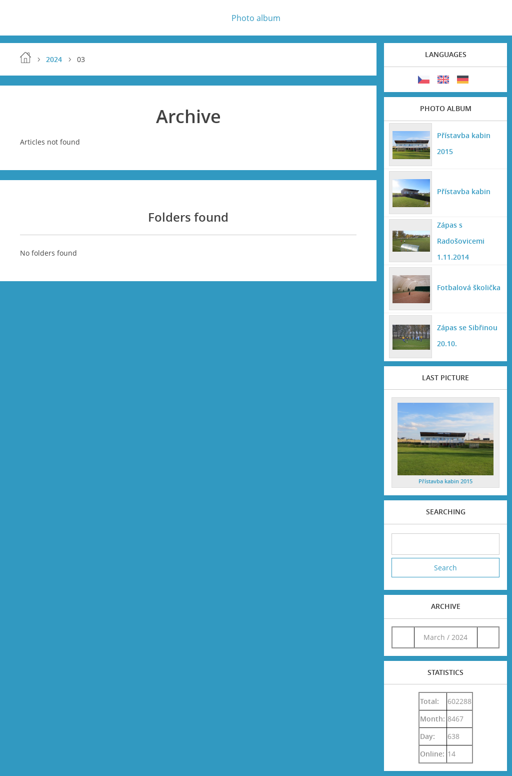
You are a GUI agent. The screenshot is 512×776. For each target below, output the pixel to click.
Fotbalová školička (468, 287)
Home (25, 58)
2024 (54, 59)
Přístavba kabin (463, 191)
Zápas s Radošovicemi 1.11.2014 (460, 241)
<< (403, 637)
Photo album (256, 18)
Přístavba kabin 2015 (463, 143)
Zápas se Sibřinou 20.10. (467, 335)
